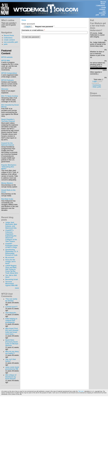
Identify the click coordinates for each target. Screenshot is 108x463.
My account (9, 257)
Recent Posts (103, 3)
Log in (28, 27)
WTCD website (6, 57)
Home (24, 20)
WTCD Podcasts (7, 80)
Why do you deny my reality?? (12, 352)
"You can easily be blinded (11, 300)
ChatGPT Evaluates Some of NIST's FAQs (11, 245)
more (17, 288)
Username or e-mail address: (33, 30)
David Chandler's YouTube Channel (8, 120)
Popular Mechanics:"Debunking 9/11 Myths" (9, 167)
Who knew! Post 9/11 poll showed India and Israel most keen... (11, 331)
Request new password (44, 27)
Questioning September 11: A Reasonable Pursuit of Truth (11, 252)
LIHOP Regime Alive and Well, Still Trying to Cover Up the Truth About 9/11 (11, 269)
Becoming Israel (11, 279)
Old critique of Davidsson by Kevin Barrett (10, 377)
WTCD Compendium (9, 73)
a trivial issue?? (11, 307)
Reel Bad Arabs (7, 199)
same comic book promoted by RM (12, 368)
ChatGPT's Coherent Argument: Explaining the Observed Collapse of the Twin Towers (11, 235)
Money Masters (7, 183)
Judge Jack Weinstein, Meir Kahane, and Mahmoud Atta (11, 225)
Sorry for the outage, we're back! (10, 261)
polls (103, 15)
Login (94, 81)
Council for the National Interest (7, 144)
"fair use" (81, 391)
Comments (97, 85)
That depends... (11, 313)
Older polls (97, 87)
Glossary (4, 89)
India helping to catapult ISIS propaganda (11, 320)
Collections (100, 5)
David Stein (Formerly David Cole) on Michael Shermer (11, 343)
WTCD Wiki (5, 60)
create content (102, 8)
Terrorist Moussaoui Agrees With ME (11, 283)
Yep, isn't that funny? (10, 360)
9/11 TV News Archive (9, 96)
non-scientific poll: (101, 13)
